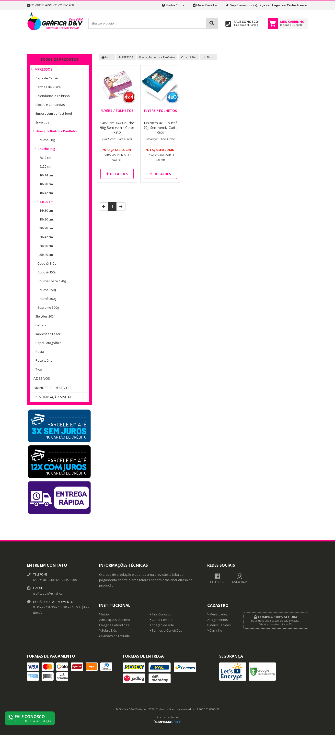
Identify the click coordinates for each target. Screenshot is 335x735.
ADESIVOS (42, 378)
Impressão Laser (47, 334)
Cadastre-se (297, 5)
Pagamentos (217, 620)
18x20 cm (46, 219)
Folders (40, 325)
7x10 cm (45, 157)
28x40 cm (46, 254)
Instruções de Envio (114, 620)
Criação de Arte (162, 625)
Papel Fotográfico (48, 343)
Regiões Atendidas (114, 625)
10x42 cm (46, 193)
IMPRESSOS (43, 69)
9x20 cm (45, 166)
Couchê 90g (46, 149)
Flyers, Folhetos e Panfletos (56, 131)
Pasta (39, 351)
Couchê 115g (46, 263)
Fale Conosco (160, 614)
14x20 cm (46, 201)
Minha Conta (173, 5)
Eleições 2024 (45, 316)
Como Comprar (162, 620)
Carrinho (214, 630)
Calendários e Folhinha (52, 96)
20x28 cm (46, 228)
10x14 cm (46, 175)
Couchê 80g (46, 140)
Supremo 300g (48, 307)
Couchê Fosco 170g (51, 281)
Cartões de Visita (48, 87)
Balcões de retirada (114, 636)
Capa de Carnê (46, 78)
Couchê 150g (46, 272)
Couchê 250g (46, 290)
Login (276, 5)
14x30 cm (46, 210)
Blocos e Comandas (50, 104)
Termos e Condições (166, 630)
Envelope (42, 122)
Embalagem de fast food (53, 113)
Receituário (43, 360)
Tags (39, 369)
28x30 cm (46, 246)
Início (107, 57)
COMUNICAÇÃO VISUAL (53, 397)
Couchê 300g (46, 298)
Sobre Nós (108, 630)
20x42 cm (46, 237)
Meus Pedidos (205, 5)
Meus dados (217, 614)
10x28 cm (46, 184)
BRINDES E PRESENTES (52, 387)
